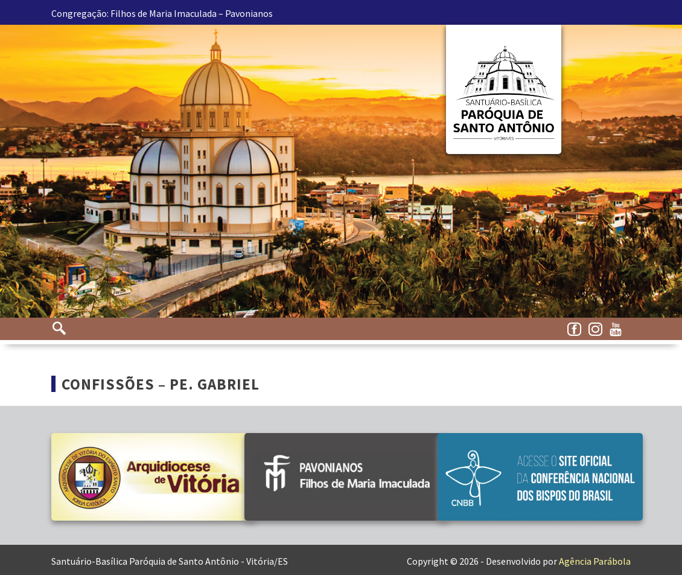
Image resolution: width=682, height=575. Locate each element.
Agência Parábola (595, 561)
